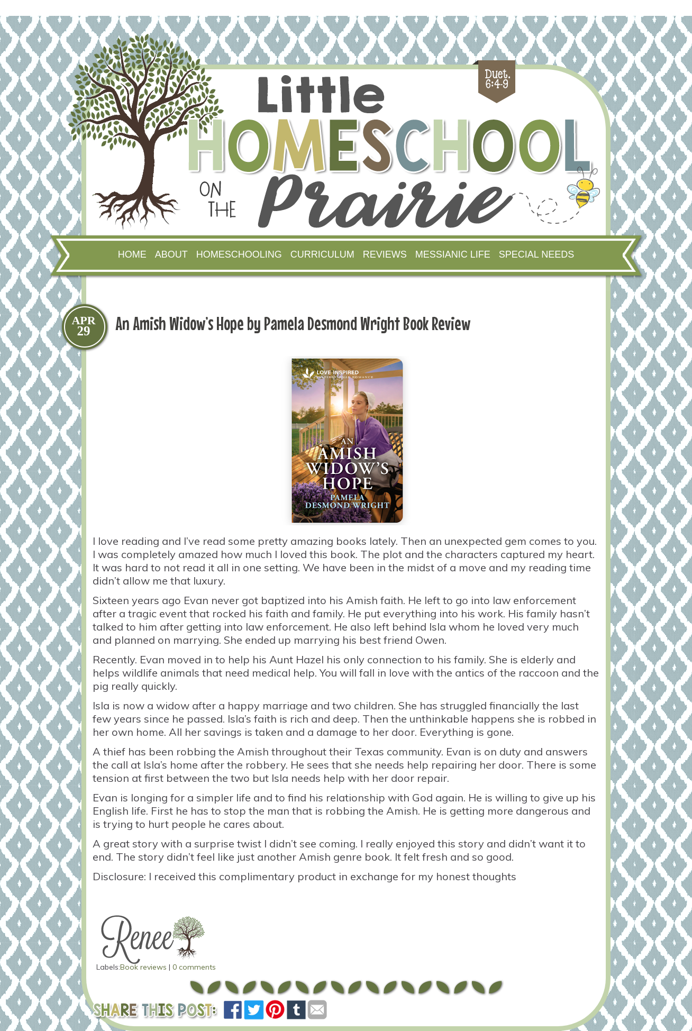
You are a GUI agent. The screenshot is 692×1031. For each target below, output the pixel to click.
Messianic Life (452, 254)
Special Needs (536, 254)
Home (132, 254)
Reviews (385, 254)
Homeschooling (239, 254)
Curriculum (322, 254)
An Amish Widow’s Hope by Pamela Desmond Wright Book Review (292, 323)
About (171, 254)
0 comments (194, 967)
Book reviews (143, 967)
